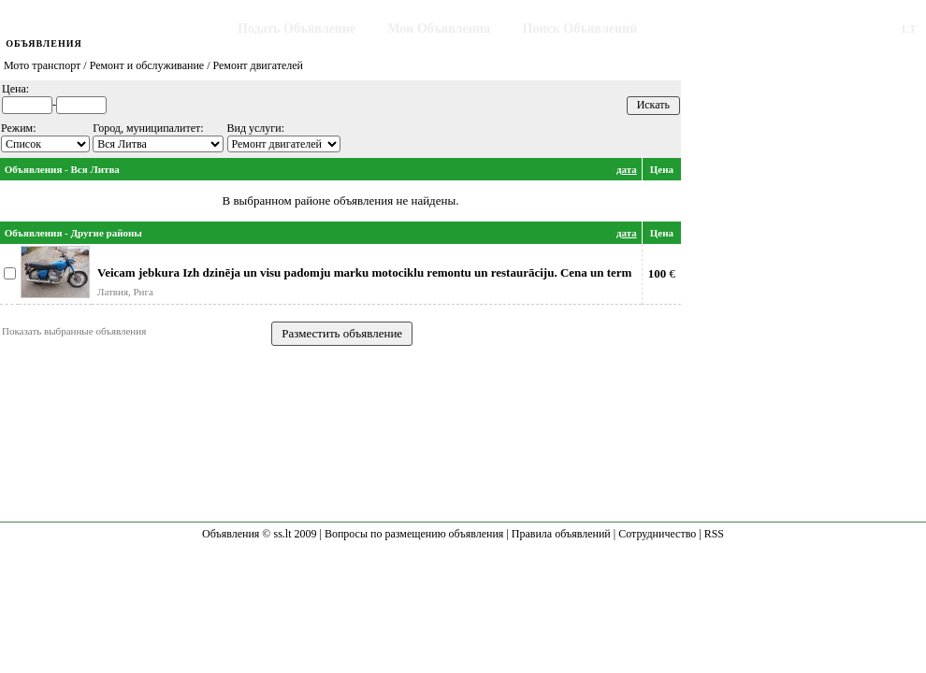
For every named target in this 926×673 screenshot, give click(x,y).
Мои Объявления (438, 28)
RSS (714, 533)
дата (626, 169)
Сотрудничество (657, 533)
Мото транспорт (42, 65)
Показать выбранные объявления (74, 330)
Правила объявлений (561, 533)
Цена (661, 169)
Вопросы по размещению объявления (414, 533)
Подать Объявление (296, 28)
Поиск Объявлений (580, 28)
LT (909, 28)
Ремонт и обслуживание (147, 65)
